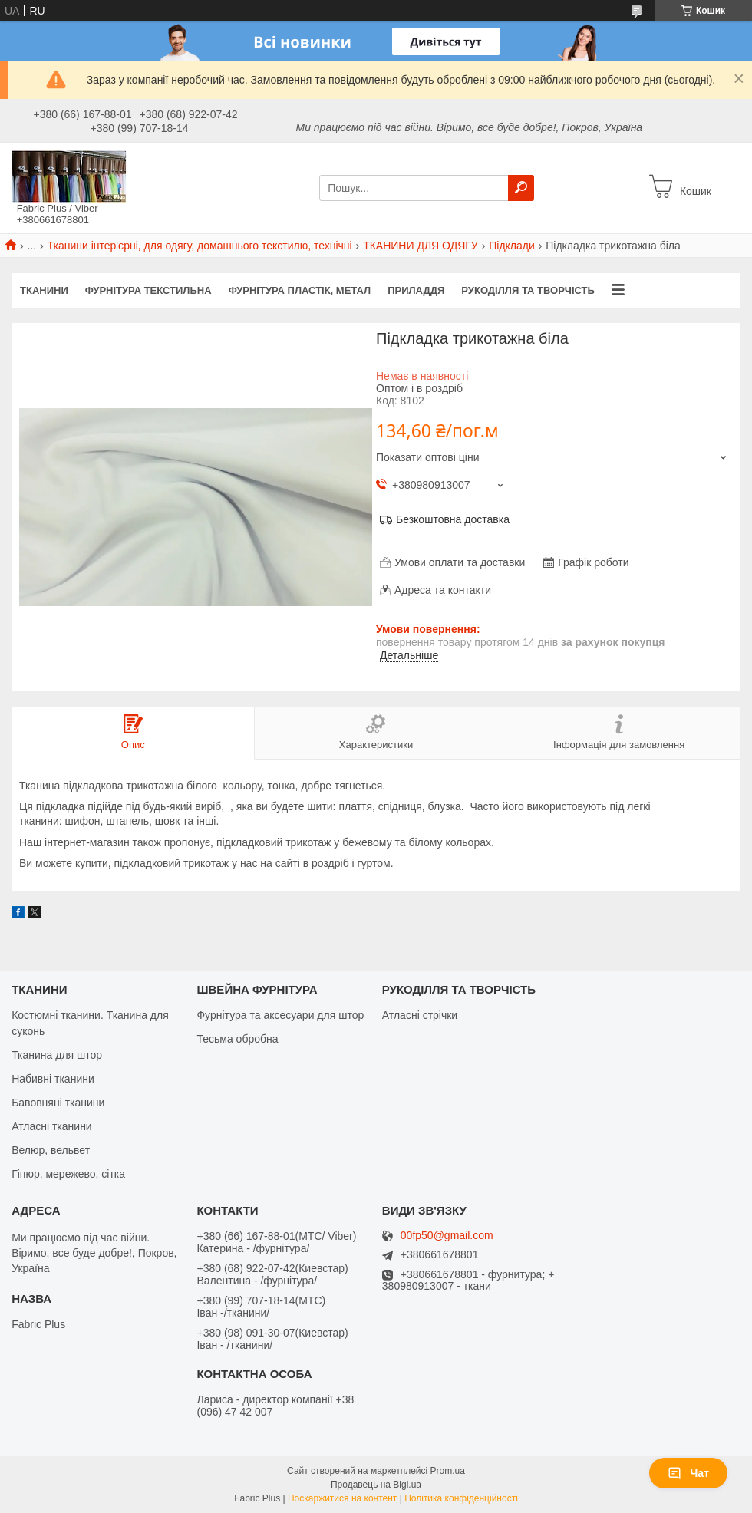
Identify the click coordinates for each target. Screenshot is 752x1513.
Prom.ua (447, 1470)
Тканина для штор (57, 1055)
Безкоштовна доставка (453, 519)
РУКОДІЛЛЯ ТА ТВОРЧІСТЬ (528, 290)
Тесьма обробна (237, 1039)
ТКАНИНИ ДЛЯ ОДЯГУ (420, 245)
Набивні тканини (53, 1079)
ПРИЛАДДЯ (416, 290)
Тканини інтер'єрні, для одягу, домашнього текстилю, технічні (200, 245)
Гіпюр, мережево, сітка (68, 1174)
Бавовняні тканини (58, 1102)
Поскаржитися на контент (342, 1498)
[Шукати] (521, 188)
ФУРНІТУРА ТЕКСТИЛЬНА (148, 290)
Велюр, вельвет (51, 1150)
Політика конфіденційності (461, 1498)
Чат (688, 1473)
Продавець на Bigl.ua (376, 1484)
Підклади (512, 245)
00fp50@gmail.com (447, 1235)
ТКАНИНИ (44, 290)
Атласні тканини (52, 1126)
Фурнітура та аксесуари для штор (280, 1015)
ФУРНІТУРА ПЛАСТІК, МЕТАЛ (300, 290)
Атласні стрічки (419, 1015)
